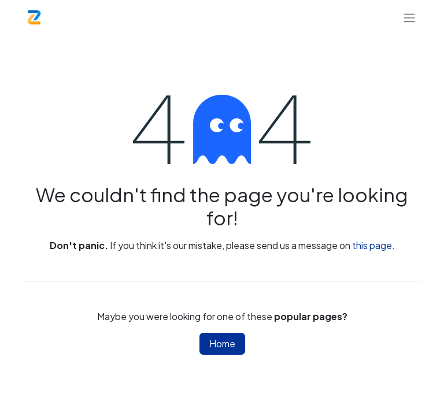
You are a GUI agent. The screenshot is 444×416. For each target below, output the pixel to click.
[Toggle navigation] (409, 17)
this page (372, 245)
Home (222, 343)
